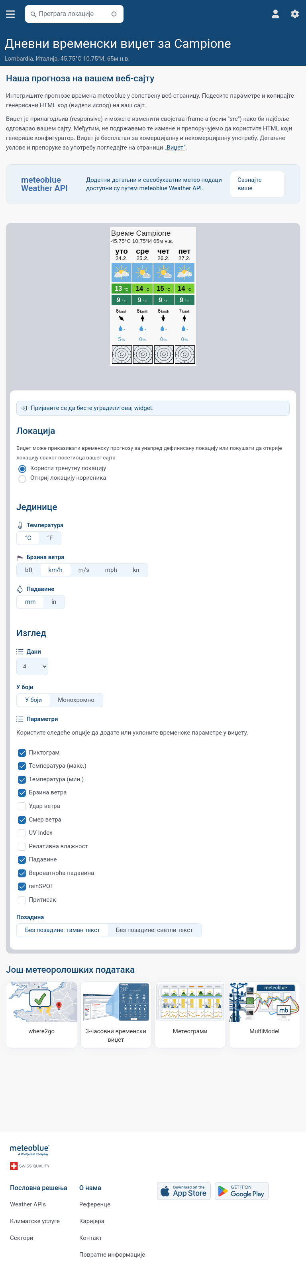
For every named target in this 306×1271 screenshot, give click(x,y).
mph (111, 569)
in (53, 601)
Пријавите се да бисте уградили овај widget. (92, 408)
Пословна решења (38, 1188)
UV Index (41, 832)
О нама (90, 1188)
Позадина (30, 917)
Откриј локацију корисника (68, 477)
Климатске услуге (35, 1221)
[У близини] (114, 14)
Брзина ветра (48, 792)
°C (28, 538)
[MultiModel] (265, 1015)
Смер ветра (45, 819)
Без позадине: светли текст (154, 930)
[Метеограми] (190, 1015)
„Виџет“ (175, 147)
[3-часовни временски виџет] (116, 1015)
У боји (24, 687)
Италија (47, 58)
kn (136, 569)
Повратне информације (112, 1254)
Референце (94, 1204)
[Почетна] (30, 1150)
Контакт (90, 1237)
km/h (56, 569)
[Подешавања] (294, 14)
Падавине (43, 859)
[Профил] (275, 14)
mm (30, 601)
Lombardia (18, 58)
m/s (83, 569)
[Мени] (11, 14)
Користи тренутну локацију (68, 468)
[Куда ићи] (41, 1015)
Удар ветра (44, 806)
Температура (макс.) (58, 765)
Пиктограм (44, 752)
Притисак (42, 899)
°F (50, 538)
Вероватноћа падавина (61, 873)
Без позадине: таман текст (62, 930)
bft (29, 569)
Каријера (91, 1221)
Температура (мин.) (56, 779)
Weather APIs (28, 1204)
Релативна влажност (58, 846)
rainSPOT (41, 886)
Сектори (21, 1237)
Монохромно (76, 699)
